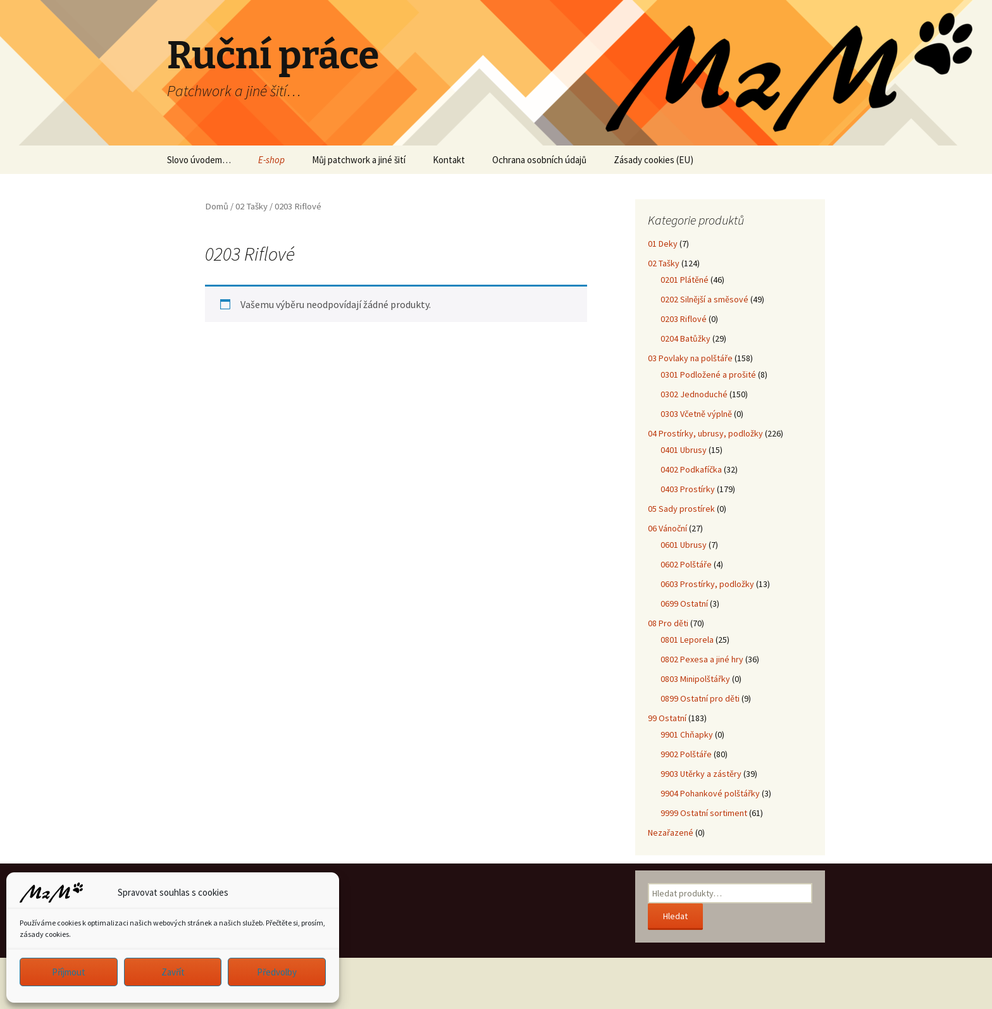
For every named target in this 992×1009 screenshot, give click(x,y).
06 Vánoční (667, 528)
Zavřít (173, 972)
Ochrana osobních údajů (539, 160)
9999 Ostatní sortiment (703, 813)
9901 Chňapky (686, 734)
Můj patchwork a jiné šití (359, 160)
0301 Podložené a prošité (708, 374)
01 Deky (663, 243)
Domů (216, 206)
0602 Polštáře (686, 564)
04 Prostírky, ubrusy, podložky (705, 433)
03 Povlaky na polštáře (690, 358)
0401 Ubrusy (683, 449)
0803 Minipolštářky (695, 678)
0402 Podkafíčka (691, 469)
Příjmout (68, 972)
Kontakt (449, 160)
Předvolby (277, 972)
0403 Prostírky (687, 489)
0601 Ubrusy (683, 544)
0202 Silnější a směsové (704, 299)
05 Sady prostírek (681, 508)
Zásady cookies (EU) (653, 160)
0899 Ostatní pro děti (700, 698)
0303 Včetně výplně (696, 413)
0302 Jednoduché (694, 394)
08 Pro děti (668, 623)
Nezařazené (670, 832)
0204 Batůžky (685, 338)
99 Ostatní (667, 718)
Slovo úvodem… (199, 160)
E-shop (271, 160)
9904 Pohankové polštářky (710, 793)
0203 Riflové (683, 319)
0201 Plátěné (684, 279)
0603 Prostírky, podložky (707, 584)
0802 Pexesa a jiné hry (701, 659)
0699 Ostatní (684, 603)
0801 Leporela (687, 639)
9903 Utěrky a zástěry (700, 773)
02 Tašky (251, 206)
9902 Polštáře (686, 754)
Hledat (675, 916)
